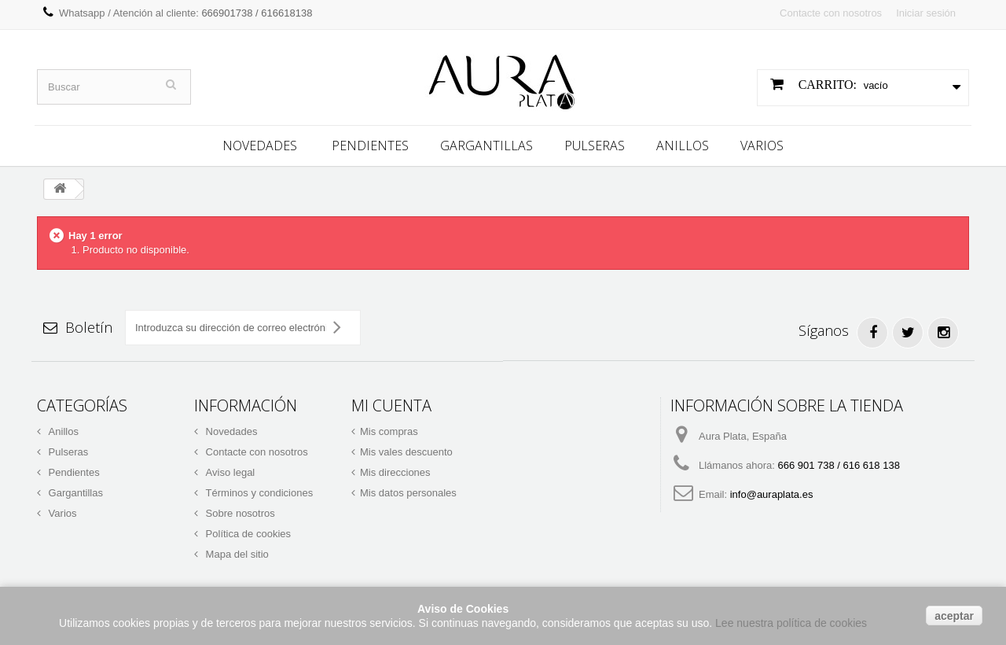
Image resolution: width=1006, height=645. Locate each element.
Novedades (259, 144)
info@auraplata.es (771, 493)
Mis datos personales (408, 491)
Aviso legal (229, 471)
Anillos (682, 144)
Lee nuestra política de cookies (791, 623)
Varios (762, 144)
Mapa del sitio (236, 552)
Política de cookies (247, 532)
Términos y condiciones (258, 491)
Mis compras (389, 430)
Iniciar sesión (926, 13)
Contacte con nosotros (831, 13)
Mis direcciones (395, 471)
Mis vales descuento (406, 450)
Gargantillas (486, 144)
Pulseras (594, 144)
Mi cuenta (391, 404)
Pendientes (370, 144)
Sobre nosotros (239, 512)
